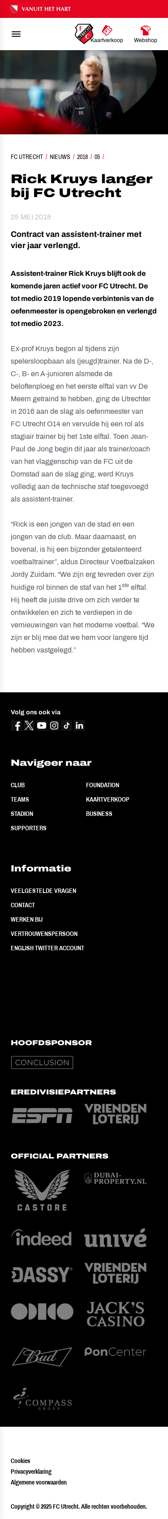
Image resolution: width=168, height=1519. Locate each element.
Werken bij (27, 919)
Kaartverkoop (107, 799)
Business (99, 814)
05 (97, 157)
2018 (82, 157)
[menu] (16, 34)
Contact (23, 905)
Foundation (102, 785)
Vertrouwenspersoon (44, 934)
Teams (20, 799)
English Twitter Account (47, 948)
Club (18, 785)
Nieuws (60, 157)
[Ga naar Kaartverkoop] (106, 34)
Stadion (22, 814)
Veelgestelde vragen (43, 891)
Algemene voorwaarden (39, 1482)
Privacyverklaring (31, 1472)
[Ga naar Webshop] (145, 34)
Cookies (20, 1461)
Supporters (29, 828)
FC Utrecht (27, 157)
